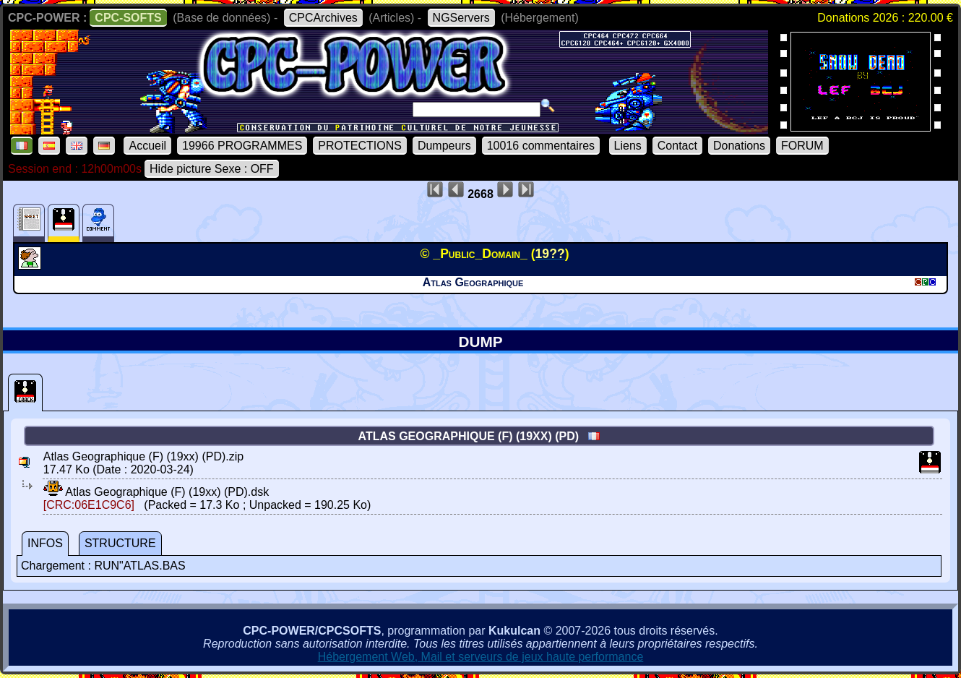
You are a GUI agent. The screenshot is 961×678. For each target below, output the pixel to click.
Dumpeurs (444, 146)
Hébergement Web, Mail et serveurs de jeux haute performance (481, 657)
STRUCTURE (120, 543)
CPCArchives (323, 18)
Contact (677, 146)
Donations (739, 146)
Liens (628, 146)
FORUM (802, 146)
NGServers (461, 18)
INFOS (45, 543)
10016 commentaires (541, 146)
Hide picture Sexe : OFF (212, 169)
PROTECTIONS (360, 146)
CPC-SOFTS (128, 18)
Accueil (147, 146)
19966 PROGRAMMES (242, 146)
